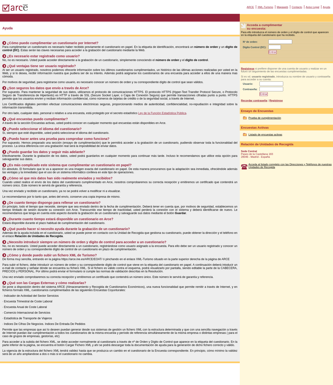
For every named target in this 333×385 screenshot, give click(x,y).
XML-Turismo (265, 7)
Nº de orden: (250, 41)
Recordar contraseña (254, 100)
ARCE (250, 7)
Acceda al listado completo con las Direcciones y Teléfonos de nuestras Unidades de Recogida (290, 166)
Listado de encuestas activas (265, 134)
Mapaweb (282, 7)
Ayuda (326, 7)
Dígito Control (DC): (254, 47)
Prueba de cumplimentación (264, 117)
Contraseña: (250, 89)
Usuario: (248, 83)
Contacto (297, 7)
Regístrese (247, 68)
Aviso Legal (312, 7)
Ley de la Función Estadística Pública (162, 113)
